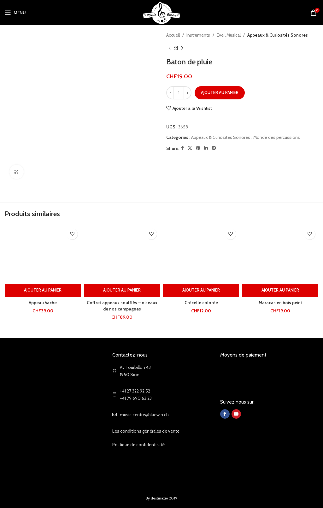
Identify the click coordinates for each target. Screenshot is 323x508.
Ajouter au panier (219, 92)
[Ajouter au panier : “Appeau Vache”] (43, 290)
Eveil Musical (229, 35)
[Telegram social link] (214, 148)
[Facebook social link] (182, 148)
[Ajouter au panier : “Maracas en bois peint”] (280, 290)
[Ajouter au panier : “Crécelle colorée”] (201, 290)
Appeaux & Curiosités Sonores (277, 35)
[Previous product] (169, 48)
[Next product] (182, 48)
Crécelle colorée (201, 302)
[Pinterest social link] (198, 148)
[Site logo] (161, 12)
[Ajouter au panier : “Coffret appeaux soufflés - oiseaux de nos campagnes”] (122, 290)
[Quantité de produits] (179, 92)
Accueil (173, 35)
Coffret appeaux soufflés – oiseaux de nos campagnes (122, 306)
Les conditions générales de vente (145, 431)
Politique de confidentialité (138, 444)
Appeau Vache (43, 302)
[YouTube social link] (236, 414)
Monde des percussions (276, 137)
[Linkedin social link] (206, 148)
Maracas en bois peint (280, 302)
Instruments (198, 35)
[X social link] (190, 148)
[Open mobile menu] (15, 12)
